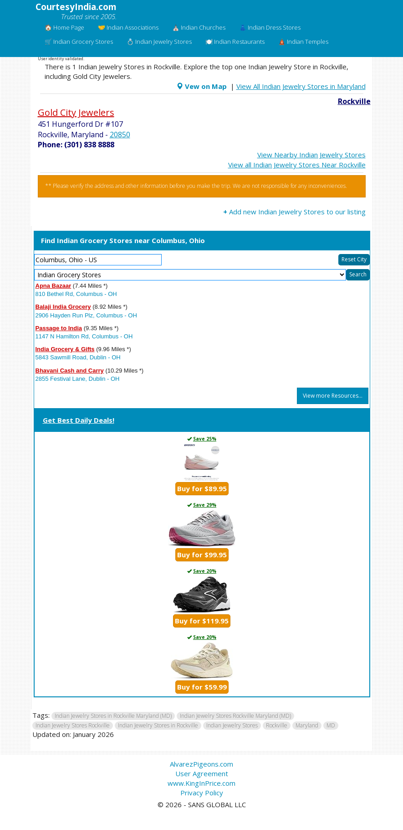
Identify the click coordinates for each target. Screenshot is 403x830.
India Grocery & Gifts (65, 349)
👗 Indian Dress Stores (270, 27)
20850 (120, 135)
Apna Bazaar (53, 285)
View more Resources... (332, 395)
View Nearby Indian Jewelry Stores (311, 154)
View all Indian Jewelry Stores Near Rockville (297, 164)
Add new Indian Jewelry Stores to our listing (294, 211)
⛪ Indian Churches (198, 27)
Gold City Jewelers (76, 112)
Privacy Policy (201, 792)
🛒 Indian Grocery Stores (79, 41)
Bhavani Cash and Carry (70, 370)
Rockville (354, 101)
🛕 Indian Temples (303, 41)
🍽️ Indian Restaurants (235, 41)
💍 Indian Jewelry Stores (159, 41)
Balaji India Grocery (63, 306)
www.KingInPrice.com (201, 783)
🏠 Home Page (64, 27)
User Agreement (201, 773)
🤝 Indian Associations (128, 27)
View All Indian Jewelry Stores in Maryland (301, 86)
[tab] (202, 421)
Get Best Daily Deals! (78, 420)
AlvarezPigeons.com (201, 763)
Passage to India (59, 328)
